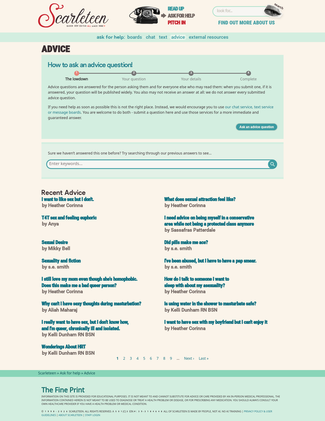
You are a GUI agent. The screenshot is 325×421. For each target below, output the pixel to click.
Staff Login (92, 415)
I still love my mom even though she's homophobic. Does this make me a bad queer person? (89, 282)
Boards (134, 37)
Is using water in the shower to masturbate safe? (210, 304)
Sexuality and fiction (60, 261)
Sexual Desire (54, 243)
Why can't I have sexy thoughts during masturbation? (91, 304)
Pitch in (177, 23)
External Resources (208, 37)
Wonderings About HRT (63, 347)
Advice (178, 37)
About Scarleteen (70, 415)
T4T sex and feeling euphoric (68, 218)
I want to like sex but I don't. (67, 200)
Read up (176, 9)
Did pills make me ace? (186, 243)
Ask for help (181, 16)
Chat (150, 37)
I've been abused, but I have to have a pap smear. (210, 261)
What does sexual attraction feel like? (199, 200)
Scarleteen (47, 373)
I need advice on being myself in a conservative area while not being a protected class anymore (209, 221)
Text (163, 37)
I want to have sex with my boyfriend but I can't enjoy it (215, 323)
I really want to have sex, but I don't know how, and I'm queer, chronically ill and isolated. (85, 326)
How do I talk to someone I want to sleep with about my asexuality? (196, 282)
